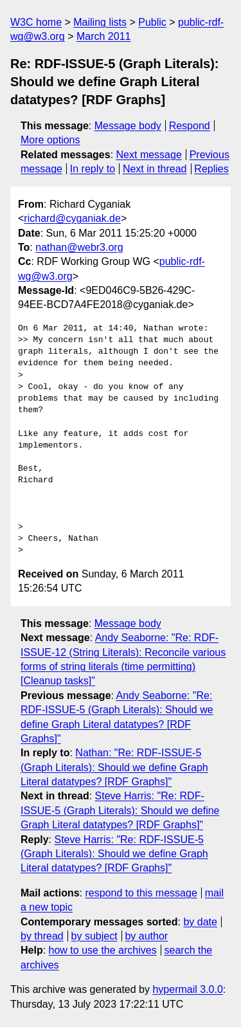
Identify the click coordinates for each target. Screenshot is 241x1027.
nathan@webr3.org (79, 247)
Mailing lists (100, 22)
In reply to (92, 168)
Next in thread (155, 168)
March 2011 (103, 36)
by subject (94, 936)
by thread (42, 936)
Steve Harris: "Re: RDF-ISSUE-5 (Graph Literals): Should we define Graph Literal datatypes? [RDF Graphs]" (120, 810)
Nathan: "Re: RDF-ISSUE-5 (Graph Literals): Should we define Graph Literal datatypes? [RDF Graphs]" (114, 767)
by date (200, 921)
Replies (211, 168)
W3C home (36, 22)
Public (152, 22)
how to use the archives (103, 950)
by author (146, 936)
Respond (189, 125)
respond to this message (141, 892)
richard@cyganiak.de (72, 218)
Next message (149, 154)
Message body (127, 125)
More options (50, 139)
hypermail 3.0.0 (187, 989)
